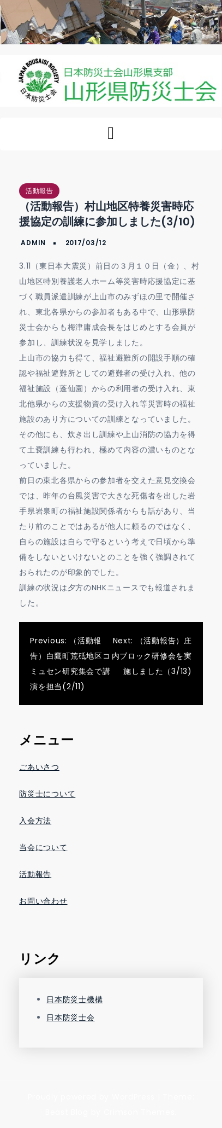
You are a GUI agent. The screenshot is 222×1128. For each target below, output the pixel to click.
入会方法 (35, 820)
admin (33, 242)
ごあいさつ (39, 766)
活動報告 (39, 190)
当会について (43, 847)
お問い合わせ (43, 901)
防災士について (47, 793)
